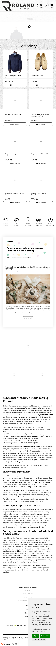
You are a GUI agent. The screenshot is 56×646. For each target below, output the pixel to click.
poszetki (22, 443)
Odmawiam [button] (45, 636)
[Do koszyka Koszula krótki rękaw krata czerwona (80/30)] (41, 124)
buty (5, 440)
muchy (28, 443)
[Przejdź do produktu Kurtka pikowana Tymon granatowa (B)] (15, 64)
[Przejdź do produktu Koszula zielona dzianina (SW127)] (41, 181)
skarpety (34, 443)
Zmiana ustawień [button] (39, 639)
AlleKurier (15, 644)
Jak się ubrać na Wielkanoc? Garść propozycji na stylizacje (26, 267)
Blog (21, 271)
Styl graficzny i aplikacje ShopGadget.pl (14, 639)
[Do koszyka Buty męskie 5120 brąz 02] (15, 124)
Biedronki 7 (28, 590)
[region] (28, 224)
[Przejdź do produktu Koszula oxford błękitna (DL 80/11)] (15, 181)
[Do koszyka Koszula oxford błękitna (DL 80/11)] (15, 203)
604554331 (29, 598)
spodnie (6, 434)
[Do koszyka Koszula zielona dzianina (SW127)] (41, 203)
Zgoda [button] (36, 636)
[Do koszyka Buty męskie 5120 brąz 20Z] (41, 163)
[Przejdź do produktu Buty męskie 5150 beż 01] (41, 64)
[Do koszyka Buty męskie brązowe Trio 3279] (15, 163)
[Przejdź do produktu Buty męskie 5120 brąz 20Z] (41, 142)
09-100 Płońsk (28, 593)
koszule (6, 436)
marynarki (36, 451)
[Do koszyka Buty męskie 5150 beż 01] (41, 85)
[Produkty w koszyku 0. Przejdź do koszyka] (46, 5)
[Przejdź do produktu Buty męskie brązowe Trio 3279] (15, 142)
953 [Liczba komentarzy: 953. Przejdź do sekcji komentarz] (50, 268)
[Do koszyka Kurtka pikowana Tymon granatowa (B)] (15, 85)
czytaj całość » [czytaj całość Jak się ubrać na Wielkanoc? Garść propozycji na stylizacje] (28, 318)
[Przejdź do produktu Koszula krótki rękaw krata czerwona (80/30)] (41, 103)
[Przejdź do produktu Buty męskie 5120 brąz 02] (15, 103)
